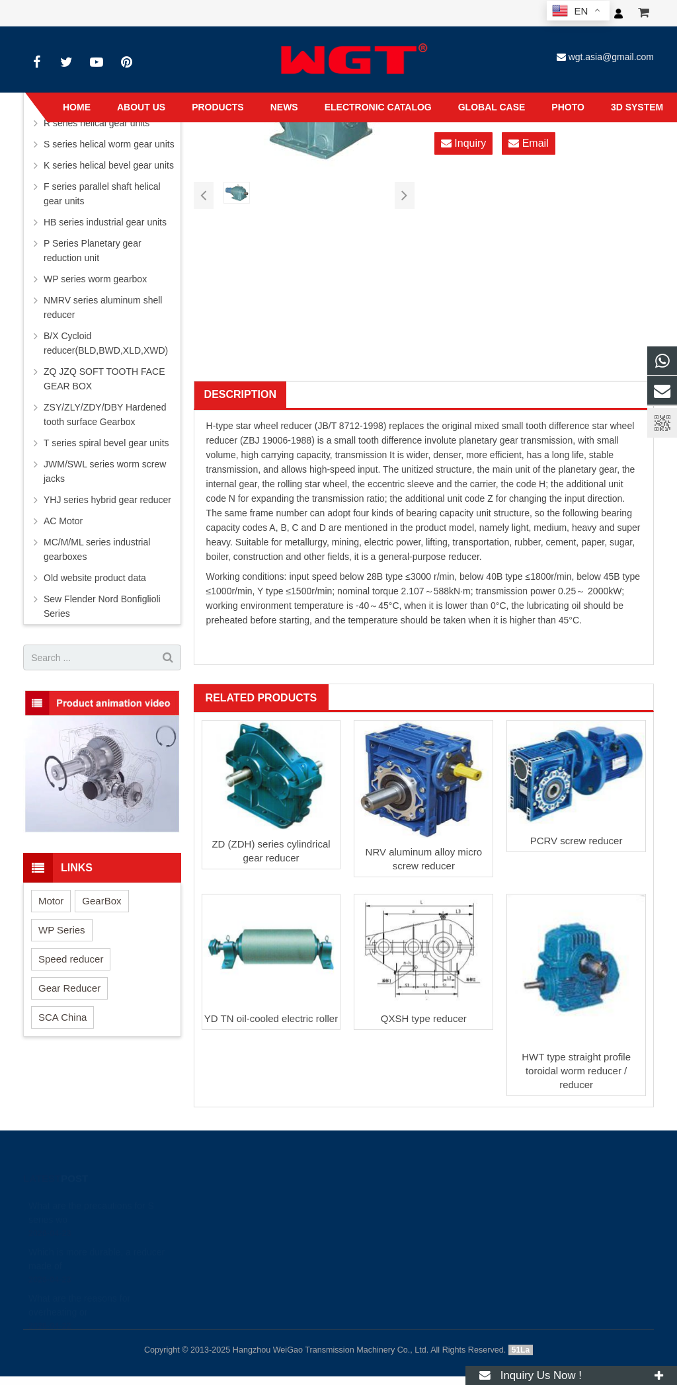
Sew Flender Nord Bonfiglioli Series (102, 606)
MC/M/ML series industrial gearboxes (97, 549)
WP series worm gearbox (95, 279)
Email (528, 143)
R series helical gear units (96, 123)
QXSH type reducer (424, 1018)
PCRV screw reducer (576, 840)
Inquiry (463, 143)
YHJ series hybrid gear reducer (107, 500)
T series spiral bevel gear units (106, 443)
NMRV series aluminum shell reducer (103, 307)
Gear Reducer (69, 988)
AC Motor (63, 521)
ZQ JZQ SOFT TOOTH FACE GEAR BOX (104, 378)
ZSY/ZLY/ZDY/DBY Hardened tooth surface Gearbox (105, 414)
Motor (50, 900)
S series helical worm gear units (109, 144)
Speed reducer (70, 959)
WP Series (61, 929)
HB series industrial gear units (105, 222)
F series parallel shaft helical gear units (102, 193)
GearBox (101, 900)
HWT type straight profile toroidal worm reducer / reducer (576, 1070)
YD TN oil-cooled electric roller (271, 1018)
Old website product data (95, 578)
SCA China (62, 1017)
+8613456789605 (322, 1236)
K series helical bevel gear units (109, 165)
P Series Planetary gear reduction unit (92, 250)
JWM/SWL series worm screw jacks (105, 471)
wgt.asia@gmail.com (611, 57)
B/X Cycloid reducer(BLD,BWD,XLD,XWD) (106, 343)
